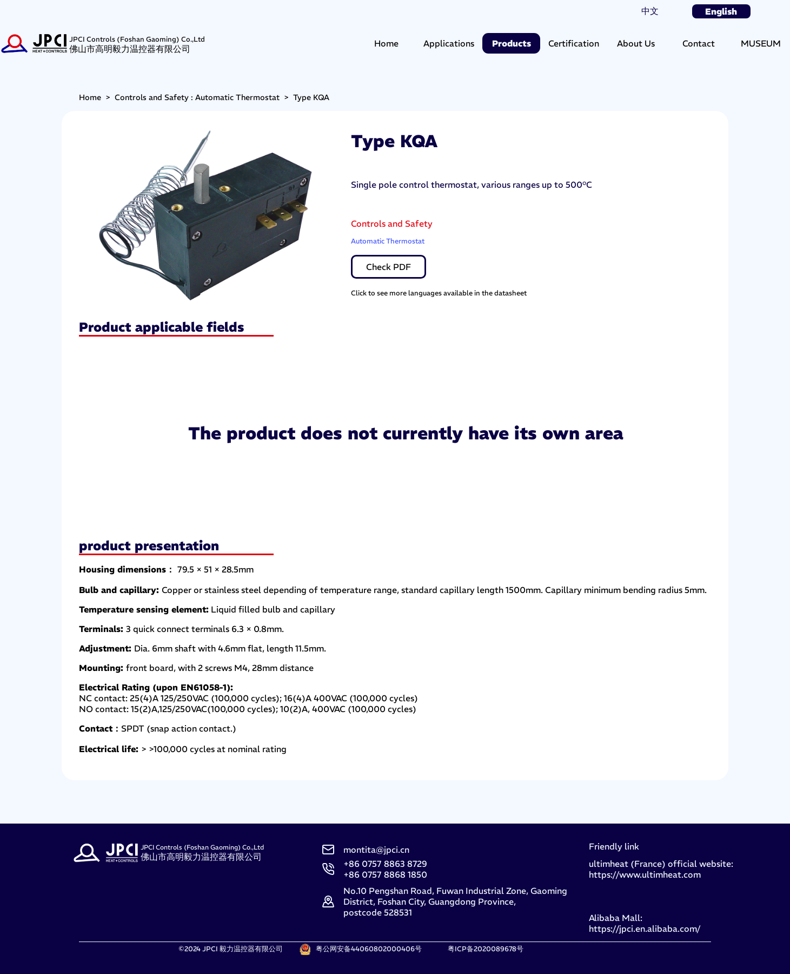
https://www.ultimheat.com (645, 874)
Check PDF (388, 266)
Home (386, 43)
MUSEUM (761, 43)
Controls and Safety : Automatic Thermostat (197, 97)
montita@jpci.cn (376, 849)
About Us (636, 43)
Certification (573, 43)
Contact (698, 43)
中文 (650, 10)
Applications (448, 43)
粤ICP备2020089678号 (485, 948)
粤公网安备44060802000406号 (369, 948)
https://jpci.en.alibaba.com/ (644, 928)
